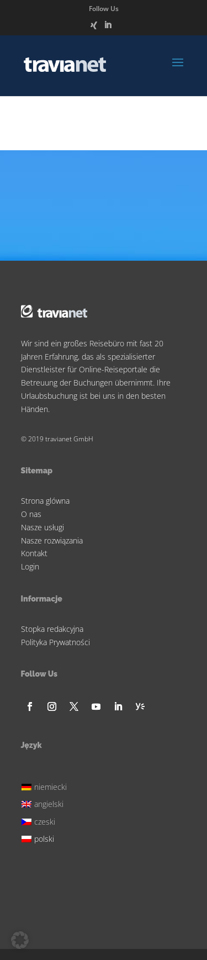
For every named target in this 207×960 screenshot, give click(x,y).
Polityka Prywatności (55, 642)
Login (30, 566)
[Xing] (93, 28)
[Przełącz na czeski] (46, 820)
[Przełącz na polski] (46, 837)
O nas (31, 514)
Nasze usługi (42, 527)
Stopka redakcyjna (52, 629)
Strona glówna (45, 500)
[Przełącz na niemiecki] (46, 785)
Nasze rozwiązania (52, 540)
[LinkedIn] (108, 28)
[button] (20, 940)
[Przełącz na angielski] (46, 802)
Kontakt (34, 553)
